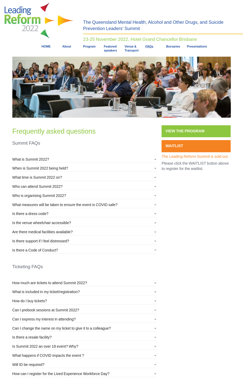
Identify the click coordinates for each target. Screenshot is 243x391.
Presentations (197, 46)
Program (89, 46)
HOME (46, 46)
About (66, 46)
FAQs (149, 46)
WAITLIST (174, 146)
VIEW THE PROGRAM (184, 131)
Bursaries (173, 46)
